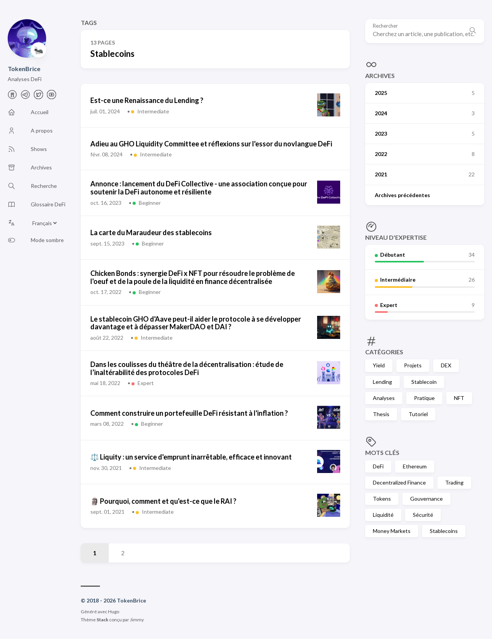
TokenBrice (24, 68)
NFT (459, 398)
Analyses (384, 398)
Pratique (424, 398)
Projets (413, 365)
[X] (38, 96)
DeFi (378, 466)
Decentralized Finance (399, 482)
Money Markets (392, 531)
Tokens (382, 498)
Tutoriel (418, 414)
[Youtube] (51, 96)
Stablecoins (444, 531)
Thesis (381, 414)
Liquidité (383, 514)
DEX (446, 365)
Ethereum (415, 466)
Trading (454, 482)
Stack (102, 619)
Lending (382, 381)
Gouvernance (426, 498)
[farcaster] (12, 96)
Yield (379, 365)
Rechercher (385, 26)
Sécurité (423, 514)
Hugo (113, 611)
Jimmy (137, 619)
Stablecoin (424, 381)
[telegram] (25, 96)
